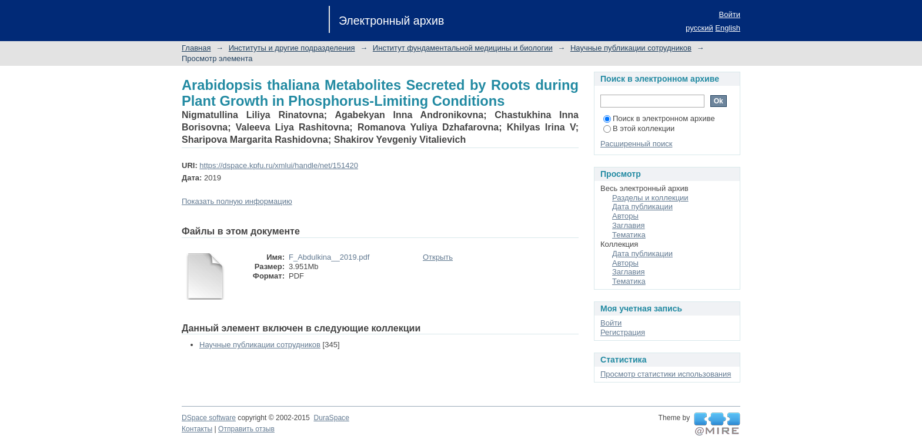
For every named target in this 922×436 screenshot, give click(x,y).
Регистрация (622, 332)
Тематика (629, 234)
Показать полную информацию (237, 201)
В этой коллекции (638, 128)
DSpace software (209, 418)
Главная (196, 47)
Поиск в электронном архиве (659, 118)
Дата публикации (642, 206)
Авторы (625, 216)
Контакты (197, 429)
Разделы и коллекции (650, 197)
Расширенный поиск (636, 143)
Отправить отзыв (246, 429)
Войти (729, 14)
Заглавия (628, 225)
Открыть (438, 257)
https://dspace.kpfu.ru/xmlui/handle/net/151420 (278, 165)
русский (699, 28)
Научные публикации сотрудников (631, 47)
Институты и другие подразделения (292, 47)
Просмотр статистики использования (665, 374)
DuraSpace (331, 418)
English (727, 28)
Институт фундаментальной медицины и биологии (463, 47)
